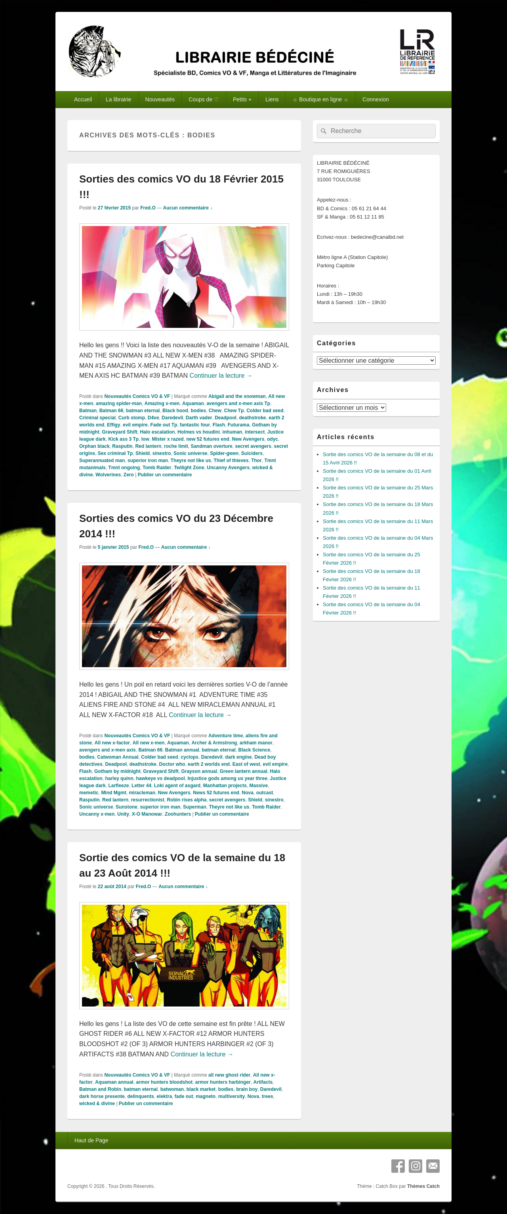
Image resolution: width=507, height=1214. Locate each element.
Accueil (83, 99)
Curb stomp (131, 418)
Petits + (242, 99)
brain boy (246, 1089)
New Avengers (248, 439)
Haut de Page (91, 1140)
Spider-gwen (224, 453)
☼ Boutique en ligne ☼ (320, 99)
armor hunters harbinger (223, 1082)
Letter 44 (141, 785)
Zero (129, 475)
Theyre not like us (191, 460)
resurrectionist (147, 800)
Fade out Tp (163, 425)
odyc (272, 439)
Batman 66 (111, 410)
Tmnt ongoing (124, 467)
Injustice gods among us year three (227, 778)
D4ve (153, 418)
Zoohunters (178, 814)
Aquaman (193, 403)
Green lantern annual (243, 771)
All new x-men (149, 743)
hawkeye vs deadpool (160, 778)
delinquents (140, 1096)
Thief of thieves (230, 460)
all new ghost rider (229, 1075)
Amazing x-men (162, 403)
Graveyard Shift (119, 432)
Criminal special (97, 418)
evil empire (135, 425)
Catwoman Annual (117, 757)
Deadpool (225, 418)
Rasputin (122, 446)
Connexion (375, 99)
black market (201, 1089)
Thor (256, 460)
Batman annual (182, 750)
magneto (205, 1096)
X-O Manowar (147, 814)
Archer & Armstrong (214, 743)
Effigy (113, 425)
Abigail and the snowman (237, 396)
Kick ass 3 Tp (123, 439)
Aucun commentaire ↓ (188, 208)
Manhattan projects (225, 785)
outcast (264, 792)
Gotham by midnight (117, 771)
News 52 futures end (216, 792)
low (145, 439)
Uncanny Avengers (228, 467)
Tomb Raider (157, 467)
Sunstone (126, 807)
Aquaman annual (114, 1082)
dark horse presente (102, 1096)
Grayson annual (199, 771)
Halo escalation (157, 432)
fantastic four (195, 425)
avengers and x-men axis (107, 750)
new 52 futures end (207, 439)
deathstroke (252, 418)
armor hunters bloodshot (164, 1082)
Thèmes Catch (423, 1186)
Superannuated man (102, 460)
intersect (255, 432)
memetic (89, 792)
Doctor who (172, 764)
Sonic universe (190, 453)
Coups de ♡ (204, 99)
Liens (271, 99)
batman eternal (143, 410)
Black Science (254, 750)
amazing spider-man (119, 403)
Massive (259, 785)
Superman (194, 807)
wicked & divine (97, 1103)
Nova (248, 792)
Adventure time (225, 735)
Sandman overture (211, 446)
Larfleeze (118, 785)
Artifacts (263, 1082)
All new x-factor (112, 743)
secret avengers (253, 446)
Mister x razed (167, 439)
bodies (198, 410)
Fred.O (148, 208)
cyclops (189, 757)
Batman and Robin (100, 1089)
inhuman (232, 432)
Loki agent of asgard (177, 785)
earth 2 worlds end (209, 764)
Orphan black (94, 446)
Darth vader (199, 418)
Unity (123, 814)
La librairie (119, 99)
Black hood (175, 410)
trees (267, 1096)
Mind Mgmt (113, 792)
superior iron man (148, 460)
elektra (164, 1096)
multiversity (231, 1096)
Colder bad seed (264, 410)
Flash (219, 425)
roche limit (176, 446)
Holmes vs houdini (198, 432)
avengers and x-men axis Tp (238, 403)
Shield (142, 453)
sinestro (161, 453)
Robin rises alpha (186, 800)
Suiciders (252, 453)
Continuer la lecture (221, 375)
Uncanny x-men (96, 814)
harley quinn (119, 778)
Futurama (239, 425)
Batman (88, 410)
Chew (215, 410)
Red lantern (148, 446)
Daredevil (172, 418)
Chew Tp (234, 410)
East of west (246, 764)
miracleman (142, 792)
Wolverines (108, 475)
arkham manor (256, 743)
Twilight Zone (189, 467)
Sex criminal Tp (115, 453)
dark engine (238, 757)
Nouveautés (160, 99)
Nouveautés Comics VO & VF (137, 396)
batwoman (172, 1089)
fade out (184, 1096)
